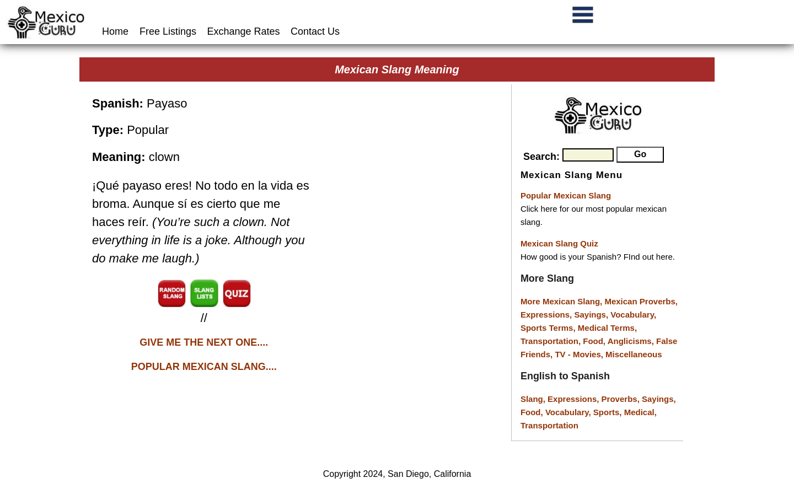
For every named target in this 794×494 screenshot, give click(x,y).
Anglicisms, (632, 341)
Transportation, (552, 341)
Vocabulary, (633, 314)
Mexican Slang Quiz (559, 243)
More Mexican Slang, (563, 301)
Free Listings (168, 31)
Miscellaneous (633, 354)
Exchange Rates (243, 31)
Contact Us (315, 31)
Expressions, (546, 314)
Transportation (549, 425)
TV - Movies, (580, 354)
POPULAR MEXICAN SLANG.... (204, 366)
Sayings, (592, 314)
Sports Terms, (549, 327)
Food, (595, 341)
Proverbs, (622, 399)
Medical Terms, (607, 327)
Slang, (534, 399)
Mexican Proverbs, (641, 301)
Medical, (640, 412)
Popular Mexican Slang (566, 195)
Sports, (608, 412)
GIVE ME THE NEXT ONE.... (204, 342)
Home (116, 31)
